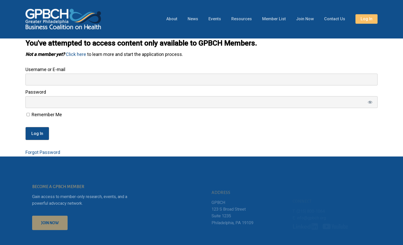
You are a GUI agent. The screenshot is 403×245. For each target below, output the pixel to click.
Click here (76, 54)
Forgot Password (42, 152)
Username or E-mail (45, 69)
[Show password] (370, 102)
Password (35, 92)
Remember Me (44, 114)
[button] (50, 229)
